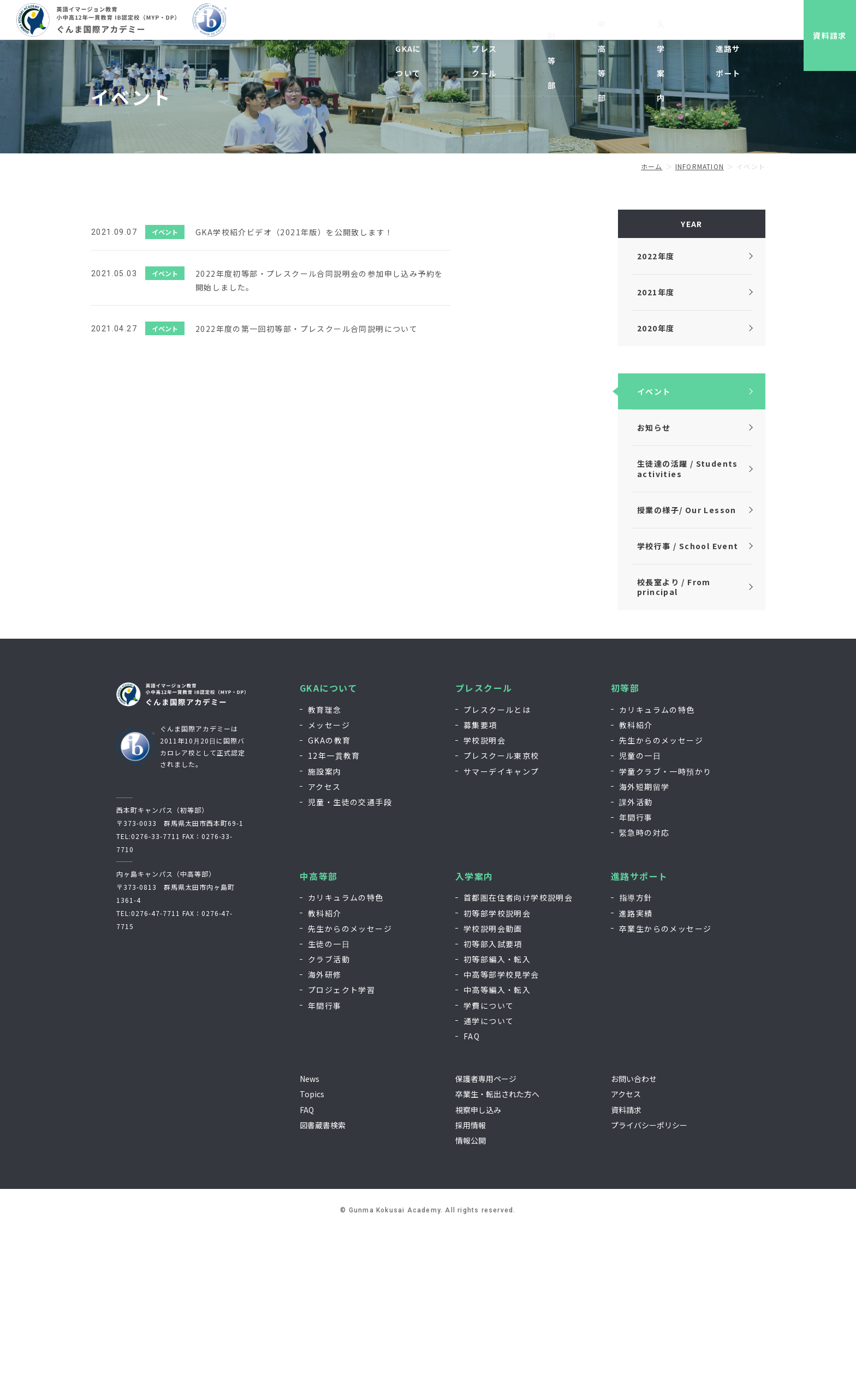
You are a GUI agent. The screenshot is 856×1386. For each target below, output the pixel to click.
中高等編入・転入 (497, 1145)
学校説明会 (484, 895)
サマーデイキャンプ (501, 926)
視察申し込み (591, 26)
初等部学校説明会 (497, 1068)
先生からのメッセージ (661, 895)
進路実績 (636, 1068)
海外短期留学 (644, 941)
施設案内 (325, 926)
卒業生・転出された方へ (497, 1249)
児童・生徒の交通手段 (350, 956)
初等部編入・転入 (497, 1114)
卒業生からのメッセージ (665, 1083)
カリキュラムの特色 (657, 864)
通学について (488, 1175)
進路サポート (639, 1031)
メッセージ (329, 879)
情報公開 (470, 1295)
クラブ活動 (329, 1114)
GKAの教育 (329, 895)
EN (724, 26)
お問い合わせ (686, 26)
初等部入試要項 (492, 1098)
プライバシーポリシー (649, 1279)
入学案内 (474, 1031)
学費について (488, 1160)
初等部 (625, 842)
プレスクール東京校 (501, 910)
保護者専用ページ (485, 1233)
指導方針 (636, 1052)
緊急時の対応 (644, 987)
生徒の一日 (329, 1098)
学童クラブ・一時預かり (665, 926)
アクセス (324, 941)
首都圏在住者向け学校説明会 (518, 1052)
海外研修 (325, 1129)
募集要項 (480, 879)
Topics (312, 1249)
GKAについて (329, 842)
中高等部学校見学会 (501, 1129)
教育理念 (325, 864)
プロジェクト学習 (341, 1145)
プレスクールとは (497, 864)
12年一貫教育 (334, 910)
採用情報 (638, 26)
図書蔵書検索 (323, 1279)
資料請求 (820, 35)
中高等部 (319, 1031)
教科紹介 (636, 879)
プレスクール (483, 842)
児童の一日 (640, 910)
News (309, 1233)
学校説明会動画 (492, 1083)
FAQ (471, 1190)
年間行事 (636, 972)
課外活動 (636, 956)
